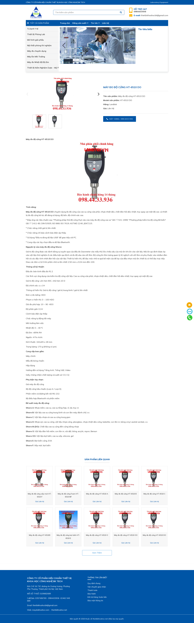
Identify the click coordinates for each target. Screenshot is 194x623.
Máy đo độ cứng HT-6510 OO (125, 535)
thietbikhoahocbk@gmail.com (151, 15)
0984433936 (140, 10)
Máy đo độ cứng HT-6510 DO (131, 96)
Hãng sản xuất (80, 23)
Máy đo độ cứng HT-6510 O (97, 535)
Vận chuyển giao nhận (96, 587)
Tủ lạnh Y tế (32, 28)
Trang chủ (65, 23)
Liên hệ (105, 23)
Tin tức (95, 23)
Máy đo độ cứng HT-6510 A (97, 494)
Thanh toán (92, 590)
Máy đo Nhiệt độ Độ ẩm (38, 62)
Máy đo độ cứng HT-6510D (39, 535)
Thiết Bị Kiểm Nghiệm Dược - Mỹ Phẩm (42, 67)
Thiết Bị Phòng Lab (36, 34)
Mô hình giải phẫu (35, 40)
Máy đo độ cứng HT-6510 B (126, 494)
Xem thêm (97, 553)
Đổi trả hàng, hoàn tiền (97, 597)
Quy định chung (93, 583)
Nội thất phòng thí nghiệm (39, 45)
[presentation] (64, 45)
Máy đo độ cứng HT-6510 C (154, 494)
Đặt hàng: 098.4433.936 (119, 119)
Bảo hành (91, 594)
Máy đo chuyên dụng (36, 51)
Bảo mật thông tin (95, 600)
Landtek (113, 104)
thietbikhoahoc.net (100, 619)
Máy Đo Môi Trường (36, 56)
